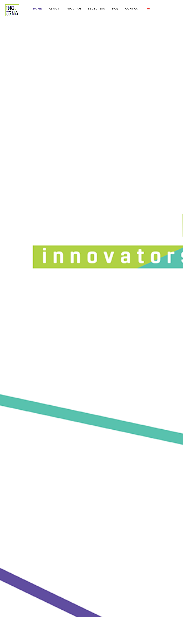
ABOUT (54, 8)
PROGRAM (73, 8)
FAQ (115, 8)
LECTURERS (96, 8)
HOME (37, 8)
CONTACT (132, 8)
